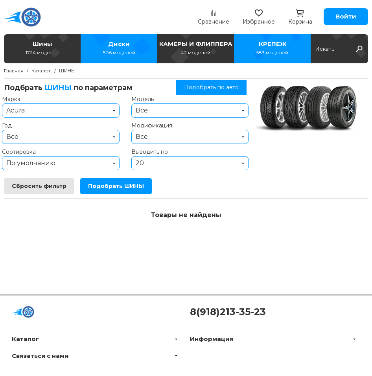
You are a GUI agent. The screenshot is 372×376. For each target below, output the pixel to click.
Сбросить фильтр (39, 186)
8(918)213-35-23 (228, 311)
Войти (345, 16)
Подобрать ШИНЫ (116, 186)
